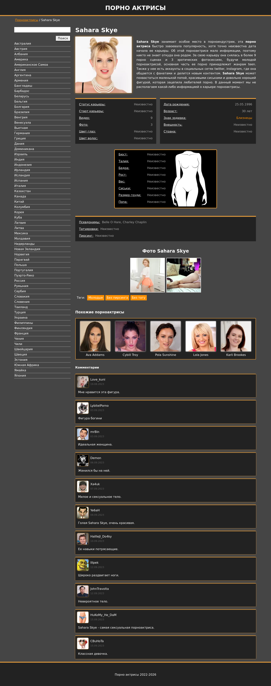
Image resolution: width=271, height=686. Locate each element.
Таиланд (21, 307)
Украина (20, 317)
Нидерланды (24, 244)
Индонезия (23, 165)
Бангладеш (23, 86)
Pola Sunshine (165, 355)
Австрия (20, 49)
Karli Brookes (236, 355)
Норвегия (21, 254)
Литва (19, 228)
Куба (18, 217)
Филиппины (23, 323)
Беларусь (21, 96)
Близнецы (244, 118)
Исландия (22, 175)
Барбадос (21, 91)
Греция (20, 138)
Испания (21, 180)
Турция (20, 312)
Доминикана (24, 149)
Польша (20, 265)
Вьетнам (21, 128)
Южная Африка (26, 365)
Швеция (20, 354)
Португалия (23, 270)
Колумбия (22, 207)
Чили (18, 344)
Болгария (21, 107)
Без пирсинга (117, 297)
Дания (19, 143)
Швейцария (23, 349)
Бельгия (20, 101)
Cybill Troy (130, 355)
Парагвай (21, 259)
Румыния (21, 286)
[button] (147, 276)
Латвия (20, 223)
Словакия (21, 296)
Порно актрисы (135, 7)
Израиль (21, 154)
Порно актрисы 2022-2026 (135, 674)
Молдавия (22, 238)
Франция (21, 333)
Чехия (19, 338)
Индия (19, 159)
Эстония (20, 360)
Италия (20, 186)
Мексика (21, 233)
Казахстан (22, 191)
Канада (20, 196)
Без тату (138, 297)
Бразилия (21, 112)
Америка (21, 59)
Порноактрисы (26, 20)
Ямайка (20, 370)
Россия (19, 280)
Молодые (95, 297)
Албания (21, 54)
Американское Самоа (31, 64)
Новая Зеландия (27, 249)
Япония (20, 375)
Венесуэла (22, 122)
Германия (22, 133)
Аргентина (22, 75)
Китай (19, 201)
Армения (21, 80)
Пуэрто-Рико (24, 275)
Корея (19, 212)
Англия (20, 70)
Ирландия (22, 170)
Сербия (20, 291)
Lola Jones (201, 355)
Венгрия (20, 117)
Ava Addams (95, 355)
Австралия (22, 43)
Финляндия (23, 328)
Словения (22, 302)
